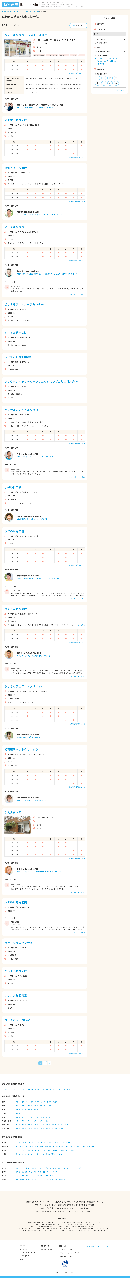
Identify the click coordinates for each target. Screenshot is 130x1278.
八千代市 (36, 1154)
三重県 (30, 1109)
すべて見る (81, 625)
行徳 (51, 1179)
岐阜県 (24, 1109)
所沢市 (24, 1150)
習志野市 (54, 1154)
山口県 (42, 1125)
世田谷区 (19, 1142)
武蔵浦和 (39, 1176)
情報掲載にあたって (47, 1249)
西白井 (37, 1179)
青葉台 (18, 1172)
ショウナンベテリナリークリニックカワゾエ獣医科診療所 (41, 381)
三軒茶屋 (65, 1168)
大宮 (17, 1176)
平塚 (35, 1172)
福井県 (36, 1121)
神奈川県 (28, 12)
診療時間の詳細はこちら (77, 73)
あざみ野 (24, 1172)
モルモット (21, 1089)
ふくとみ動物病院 (15, 332)
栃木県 (43, 1102)
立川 (21, 1168)
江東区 (49, 1142)
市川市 (24, 1154)
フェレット (30, 1089)
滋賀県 (49, 1106)
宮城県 (42, 1117)
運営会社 (23, 1259)
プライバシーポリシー (27, 1252)
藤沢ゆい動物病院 (15, 902)
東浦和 (22, 1176)
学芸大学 (80, 1168)
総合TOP (23, 1246)
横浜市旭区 (90, 1146)
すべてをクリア (120, 90)
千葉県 (37, 1102)
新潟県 (24, 1121)
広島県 (66, 1125)
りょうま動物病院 (15, 609)
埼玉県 (31, 1102)
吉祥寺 (27, 1168)
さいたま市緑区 (64, 1150)
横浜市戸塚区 (81, 1146)
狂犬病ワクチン (112, 58)
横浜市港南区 (60, 1146)
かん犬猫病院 (12, 812)
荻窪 (17, 1168)
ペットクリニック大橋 (18, 943)
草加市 (55, 1150)
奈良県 (36, 1106)
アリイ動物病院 (14, 227)
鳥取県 (48, 1125)
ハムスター (12, 1089)
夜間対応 (113, 61)
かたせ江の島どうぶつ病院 (21, 410)
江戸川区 (56, 1142)
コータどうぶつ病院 (17, 1020)
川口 (57, 1176)
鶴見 (30, 1172)
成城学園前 (57, 1168)
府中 (36, 1168)
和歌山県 (43, 1106)
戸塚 (39, 1172)
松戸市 (30, 1154)
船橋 (47, 1179)
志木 (27, 1176)
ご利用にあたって (26, 1249)
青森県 (18, 1117)
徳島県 (24, 1125)
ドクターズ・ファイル (66, 1249)
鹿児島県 (54, 1128)
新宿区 (43, 1142)
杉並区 (31, 1142)
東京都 (18, 1102)
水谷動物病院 (12, 487)
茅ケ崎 (49, 1172)
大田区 (37, 1142)
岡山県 (60, 1125)
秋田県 (24, 1117)
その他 (69, 1089)
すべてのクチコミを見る (77, 294)
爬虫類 (52, 1089)
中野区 (68, 1142)
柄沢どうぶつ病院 (15, 168)
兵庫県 (30, 1106)
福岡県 (18, 1128)
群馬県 (55, 1102)
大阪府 (18, 1106)
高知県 (36, 1125)
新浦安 (22, 1179)
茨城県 (49, 1102)
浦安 (17, 1179)
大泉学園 (49, 1168)
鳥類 (47, 1089)
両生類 (58, 1089)
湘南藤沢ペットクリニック (21, 749)
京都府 (24, 1106)
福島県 (48, 1117)
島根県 (54, 1125)
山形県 (30, 1117)
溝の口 (55, 1172)
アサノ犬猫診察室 (15, 995)
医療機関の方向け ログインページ (97, 1246)
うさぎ (37, 1089)
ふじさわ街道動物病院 (18, 357)
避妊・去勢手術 (100, 58)
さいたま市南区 (46, 1150)
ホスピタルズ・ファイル (67, 1256)
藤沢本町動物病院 (15, 120)
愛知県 (18, 1109)
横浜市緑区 (30, 1146)
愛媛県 (30, 1125)
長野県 (18, 1121)
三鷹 (32, 1168)
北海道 (18, 1113)
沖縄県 (61, 1128)
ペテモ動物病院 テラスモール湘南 (25, 35)
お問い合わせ (24, 1256)
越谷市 (73, 1150)
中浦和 (52, 1176)
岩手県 (36, 1117)
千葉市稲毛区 (45, 1154)
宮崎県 (42, 1128)
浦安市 (61, 1154)
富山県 (48, 1121)
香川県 (18, 1125)
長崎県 (24, 1128)
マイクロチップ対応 (101, 61)
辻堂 (44, 1172)
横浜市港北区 (49, 1146)
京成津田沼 (30, 1179)
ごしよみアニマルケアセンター (24, 304)
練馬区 (25, 1142)
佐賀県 (30, 1128)
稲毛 (56, 1179)
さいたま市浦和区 (33, 1150)
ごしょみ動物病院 (15, 971)
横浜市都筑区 (39, 1146)
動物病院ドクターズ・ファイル (12, 12)
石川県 (30, 1121)
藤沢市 (36, 12)
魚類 (63, 1089)
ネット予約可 (99, 64)
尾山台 (42, 1168)
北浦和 (46, 1176)
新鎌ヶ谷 (62, 1179)
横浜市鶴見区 (70, 1146)
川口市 (18, 1150)
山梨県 (42, 1121)
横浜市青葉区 (20, 1146)
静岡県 (36, 1109)
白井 (42, 1179)
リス (42, 1089)
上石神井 (72, 1168)
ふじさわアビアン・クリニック (24, 686)
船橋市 (18, 1154)
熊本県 (48, 1128)
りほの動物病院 (14, 531)
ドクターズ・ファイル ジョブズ (69, 1253)
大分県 (36, 1128)
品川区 (63, 1142)
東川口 (33, 1176)
